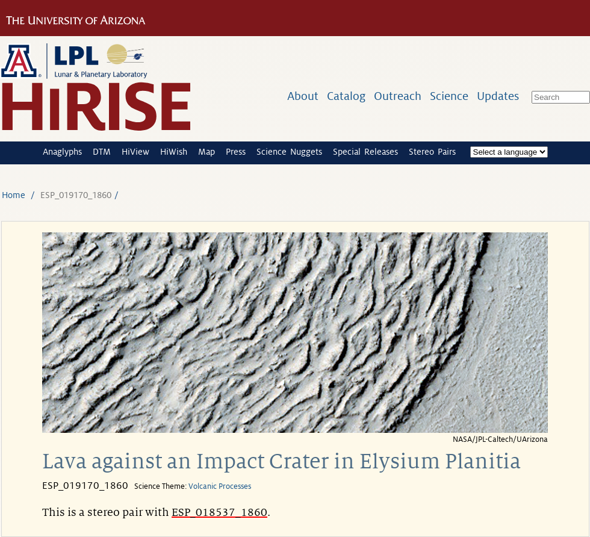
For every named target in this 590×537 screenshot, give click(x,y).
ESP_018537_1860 (219, 512)
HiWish (173, 152)
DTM (102, 152)
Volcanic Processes (219, 486)
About (302, 96)
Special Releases (365, 152)
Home (13, 195)
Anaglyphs (62, 152)
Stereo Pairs (432, 152)
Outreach (397, 96)
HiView (135, 152)
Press (236, 152)
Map (206, 152)
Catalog (346, 96)
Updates (498, 96)
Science (449, 96)
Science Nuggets (289, 152)
